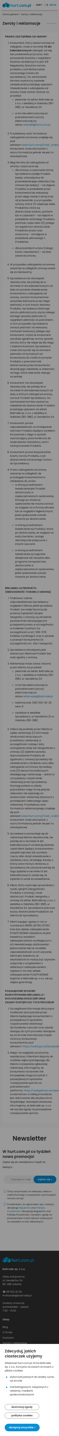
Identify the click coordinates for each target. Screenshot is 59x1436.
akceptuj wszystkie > (22, 1427)
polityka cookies (22, 1415)
